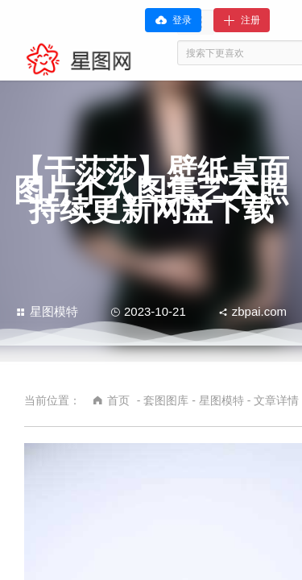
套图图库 (165, 400)
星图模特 (47, 311)
